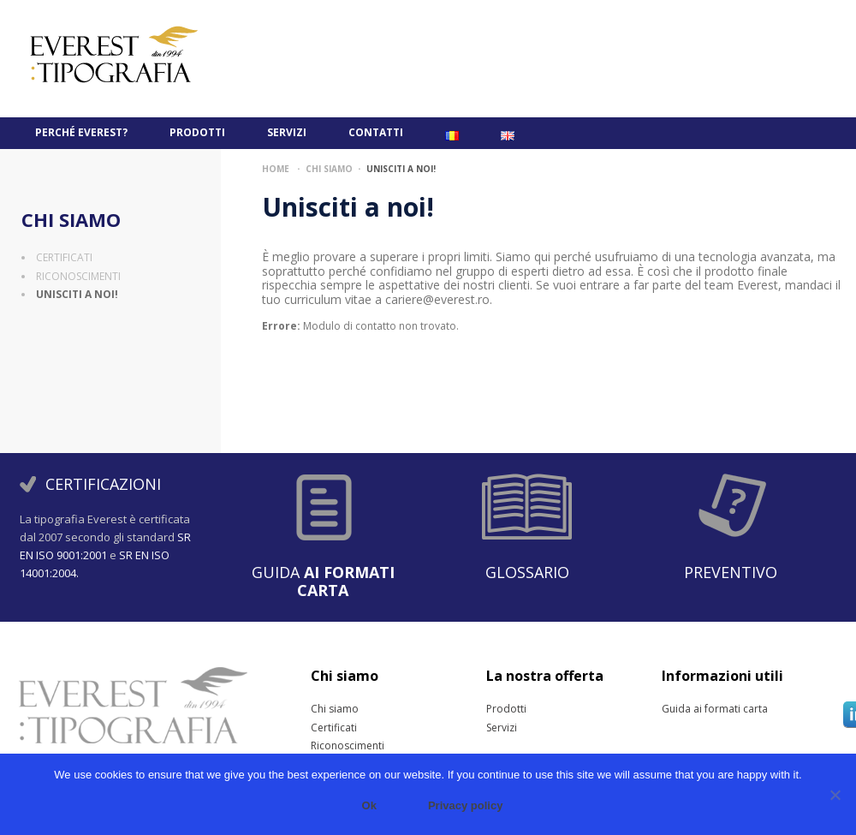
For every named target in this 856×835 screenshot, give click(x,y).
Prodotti (197, 132)
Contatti (375, 132)
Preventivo (730, 572)
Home (275, 169)
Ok (369, 805)
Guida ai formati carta (683, 709)
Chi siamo (71, 219)
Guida (323, 581)
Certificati (64, 257)
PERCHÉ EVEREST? (81, 132)
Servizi (286, 132)
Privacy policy (465, 805)
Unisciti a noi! (77, 294)
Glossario (527, 572)
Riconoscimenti (78, 276)
